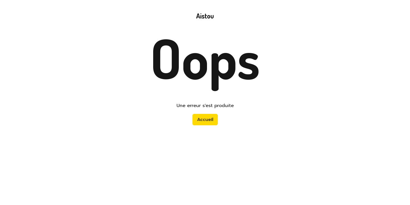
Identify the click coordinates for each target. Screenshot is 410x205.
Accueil (205, 119)
